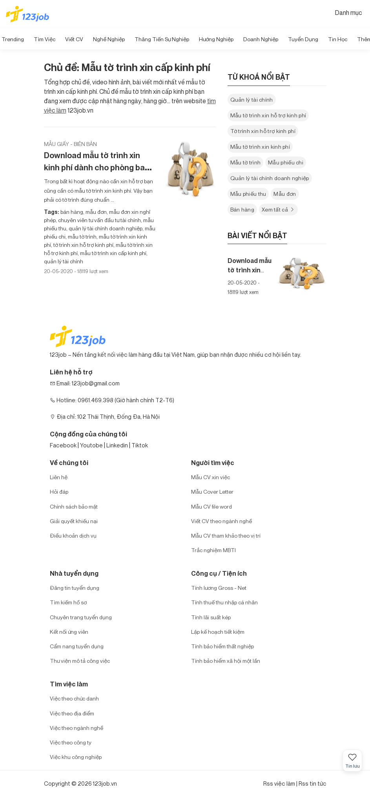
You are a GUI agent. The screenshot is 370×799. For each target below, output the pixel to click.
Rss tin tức (312, 783)
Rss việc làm (279, 783)
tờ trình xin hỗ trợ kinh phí (82, 245)
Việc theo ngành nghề (76, 728)
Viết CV (74, 39)
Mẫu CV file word (211, 506)
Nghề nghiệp (109, 39)
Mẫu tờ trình (245, 162)
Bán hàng (242, 209)
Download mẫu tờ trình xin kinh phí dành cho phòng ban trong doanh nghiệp (96, 167)
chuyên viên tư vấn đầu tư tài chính (99, 220)
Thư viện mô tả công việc (80, 661)
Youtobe (91, 445)
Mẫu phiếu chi (285, 162)
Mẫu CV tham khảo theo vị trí (226, 535)
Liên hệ (58, 477)
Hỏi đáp (59, 491)
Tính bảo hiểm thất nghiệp (222, 646)
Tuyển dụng (303, 39)
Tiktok (139, 445)
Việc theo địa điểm (72, 713)
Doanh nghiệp (260, 39)
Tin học (337, 39)
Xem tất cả (278, 209)
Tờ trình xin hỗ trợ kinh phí (262, 131)
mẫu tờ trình (82, 236)
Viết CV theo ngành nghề (221, 521)
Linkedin (117, 445)
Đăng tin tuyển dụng (74, 588)
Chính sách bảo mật (74, 506)
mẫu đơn (95, 212)
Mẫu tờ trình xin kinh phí (260, 146)
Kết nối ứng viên (69, 632)
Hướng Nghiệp (216, 39)
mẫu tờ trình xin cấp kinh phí (112, 253)
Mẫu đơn (284, 194)
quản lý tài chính (63, 261)
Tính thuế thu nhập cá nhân (224, 602)
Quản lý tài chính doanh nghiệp (269, 178)
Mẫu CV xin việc (210, 477)
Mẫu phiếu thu (248, 194)
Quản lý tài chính (251, 99)
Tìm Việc (44, 39)
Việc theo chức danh (74, 698)
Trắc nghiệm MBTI (213, 550)
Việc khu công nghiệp (76, 757)
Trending (13, 39)
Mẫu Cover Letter (212, 491)
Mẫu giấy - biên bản (70, 144)
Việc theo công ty (70, 742)
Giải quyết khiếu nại (74, 521)
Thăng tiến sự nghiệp (162, 39)
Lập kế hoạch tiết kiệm (217, 632)
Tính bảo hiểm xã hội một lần (225, 661)
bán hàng (71, 212)
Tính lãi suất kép (211, 617)
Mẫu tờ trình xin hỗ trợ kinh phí (268, 115)
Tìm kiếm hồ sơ (68, 602)
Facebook (63, 445)
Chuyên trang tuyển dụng (81, 617)
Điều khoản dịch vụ (73, 535)
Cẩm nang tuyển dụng (77, 646)
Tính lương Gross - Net (218, 588)
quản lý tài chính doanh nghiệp (104, 228)
